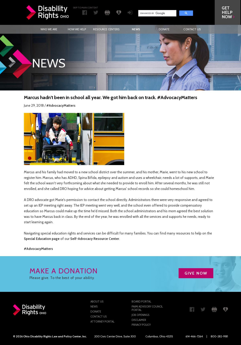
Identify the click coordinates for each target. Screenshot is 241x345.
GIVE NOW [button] (196, 273)
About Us (97, 301)
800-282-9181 (219, 336)
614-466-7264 (194, 336)
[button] (228, 12)
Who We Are (49, 29)
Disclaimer (139, 320)
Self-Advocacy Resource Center (94, 239)
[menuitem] (49, 29)
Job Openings (140, 315)
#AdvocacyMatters (60, 106)
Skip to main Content (85, 7)
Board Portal (141, 301)
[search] (157, 13)
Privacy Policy (141, 324)
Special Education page (42, 239)
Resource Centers (106, 29)
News (136, 29)
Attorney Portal (102, 321)
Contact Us (192, 29)
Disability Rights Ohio (47, 12)
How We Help (77, 29)
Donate (164, 29)
